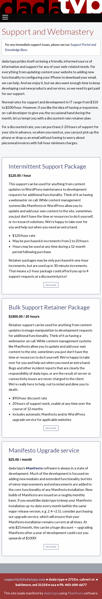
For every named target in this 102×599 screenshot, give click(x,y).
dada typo (51, 593)
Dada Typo (51, 6)
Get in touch (51, 285)
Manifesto (75, 593)
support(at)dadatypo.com (24, 579)
